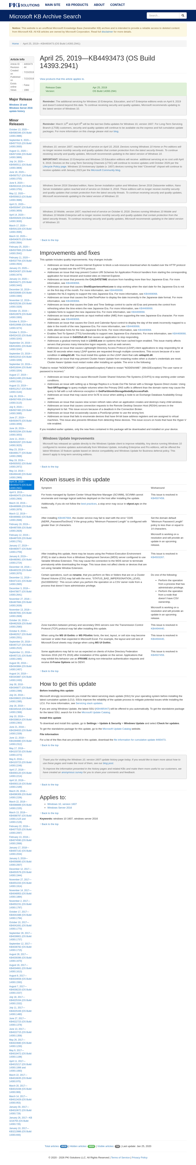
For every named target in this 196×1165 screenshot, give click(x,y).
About (99, 4)
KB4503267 (157, 557)
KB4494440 (157, 628)
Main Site (52, 4)
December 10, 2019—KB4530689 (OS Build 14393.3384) (20, 292)
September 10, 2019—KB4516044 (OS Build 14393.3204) (20, 367)
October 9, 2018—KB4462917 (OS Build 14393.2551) (20, 634)
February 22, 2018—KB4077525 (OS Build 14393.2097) (20, 829)
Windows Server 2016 (59, 807)
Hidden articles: (78, 1146)
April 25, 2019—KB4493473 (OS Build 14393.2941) (20, 484)
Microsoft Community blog (105, 170)
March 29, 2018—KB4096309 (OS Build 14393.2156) (20, 794)
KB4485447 (102, 708)
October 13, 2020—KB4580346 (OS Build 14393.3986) (20, 132)
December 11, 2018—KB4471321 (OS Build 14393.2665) (20, 580)
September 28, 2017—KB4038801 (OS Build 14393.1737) (20, 936)
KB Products (77, 4)
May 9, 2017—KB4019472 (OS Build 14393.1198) (20, 1053)
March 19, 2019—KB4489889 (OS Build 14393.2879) (20, 506)
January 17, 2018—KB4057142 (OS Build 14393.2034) (20, 850)
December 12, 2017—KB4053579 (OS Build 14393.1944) (20, 872)
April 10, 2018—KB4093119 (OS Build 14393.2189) (20, 783)
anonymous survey (72, 772)
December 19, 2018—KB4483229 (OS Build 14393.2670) (20, 570)
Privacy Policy (139, 1157)
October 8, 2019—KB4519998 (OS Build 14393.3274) (20, 324)
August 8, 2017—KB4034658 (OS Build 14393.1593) (20, 978)
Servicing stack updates (89, 703)
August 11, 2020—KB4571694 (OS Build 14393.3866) (20, 154)
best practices (89, 503)
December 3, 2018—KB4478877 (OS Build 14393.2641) (20, 591)
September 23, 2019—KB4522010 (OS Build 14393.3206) (20, 356)
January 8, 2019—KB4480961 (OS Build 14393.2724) (20, 559)
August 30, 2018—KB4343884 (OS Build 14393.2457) (20, 666)
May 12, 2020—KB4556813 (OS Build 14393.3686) (20, 196)
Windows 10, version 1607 (62, 804)
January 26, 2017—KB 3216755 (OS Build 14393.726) (20, 1120)
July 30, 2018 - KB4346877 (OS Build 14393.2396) (20, 687)
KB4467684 (64, 517)
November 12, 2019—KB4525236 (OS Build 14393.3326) (20, 303)
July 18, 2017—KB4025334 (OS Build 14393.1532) (20, 1000)
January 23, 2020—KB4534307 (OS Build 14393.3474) (20, 271)
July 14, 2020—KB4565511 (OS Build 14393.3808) (20, 164)
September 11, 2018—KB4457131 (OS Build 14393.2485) (20, 655)
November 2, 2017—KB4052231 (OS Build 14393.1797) (20, 904)
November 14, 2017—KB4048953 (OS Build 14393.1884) (20, 893)
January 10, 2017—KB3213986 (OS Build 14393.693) (20, 1131)
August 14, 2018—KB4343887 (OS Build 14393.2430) (20, 676)
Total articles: (52, 1146)
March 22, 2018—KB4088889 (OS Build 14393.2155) (20, 804)
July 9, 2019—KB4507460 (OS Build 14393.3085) (20, 410)
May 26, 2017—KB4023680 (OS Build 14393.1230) (20, 1043)
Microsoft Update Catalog (96, 712)
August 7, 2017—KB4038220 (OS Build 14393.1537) (20, 989)
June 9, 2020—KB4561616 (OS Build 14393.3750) (20, 186)
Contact (117, 4)
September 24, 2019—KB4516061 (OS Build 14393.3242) (20, 346)
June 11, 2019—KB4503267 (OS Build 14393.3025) (20, 442)
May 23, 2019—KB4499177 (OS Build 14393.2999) (20, 452)
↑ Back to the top (49, 240)
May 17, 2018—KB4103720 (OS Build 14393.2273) (20, 751)
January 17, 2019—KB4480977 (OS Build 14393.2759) (20, 548)
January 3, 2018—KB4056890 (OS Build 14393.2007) (20, 861)
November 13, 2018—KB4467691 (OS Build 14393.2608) (20, 612)
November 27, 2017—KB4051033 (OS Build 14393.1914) (20, 882)
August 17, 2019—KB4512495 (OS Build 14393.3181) (20, 378)
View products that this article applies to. (62, 79)
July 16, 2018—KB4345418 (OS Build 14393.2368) (20, 709)
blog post (108, 763)
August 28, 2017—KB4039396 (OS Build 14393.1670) (20, 957)
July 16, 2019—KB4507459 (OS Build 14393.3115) (20, 399)
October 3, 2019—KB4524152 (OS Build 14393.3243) (20, 335)
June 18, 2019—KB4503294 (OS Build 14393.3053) (20, 431)
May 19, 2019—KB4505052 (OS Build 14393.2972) (20, 463)
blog (116, 131)
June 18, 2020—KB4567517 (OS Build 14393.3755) (20, 175)
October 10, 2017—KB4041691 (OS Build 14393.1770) (20, 925)
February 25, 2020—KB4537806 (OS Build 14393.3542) (20, 250)
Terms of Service (120, 1157)
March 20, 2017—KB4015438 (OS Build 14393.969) (20, 1089)
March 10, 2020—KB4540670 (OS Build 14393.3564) (20, 239)
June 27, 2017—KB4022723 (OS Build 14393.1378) (20, 1021)
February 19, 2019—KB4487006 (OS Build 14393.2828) (20, 527)
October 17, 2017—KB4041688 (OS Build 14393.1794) (20, 915)
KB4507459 (157, 498)
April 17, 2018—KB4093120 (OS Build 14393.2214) (20, 772)
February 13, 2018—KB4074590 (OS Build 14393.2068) (20, 840)
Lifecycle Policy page (54, 166)
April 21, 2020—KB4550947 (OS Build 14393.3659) (20, 207)
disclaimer (107, 31)
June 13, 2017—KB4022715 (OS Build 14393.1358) (20, 1032)
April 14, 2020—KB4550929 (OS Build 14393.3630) (20, 218)
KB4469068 (72, 283)
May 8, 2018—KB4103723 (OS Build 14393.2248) (20, 762)
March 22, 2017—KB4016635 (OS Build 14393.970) (20, 1078)
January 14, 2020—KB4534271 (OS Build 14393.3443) (20, 282)
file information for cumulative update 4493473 (139, 739)
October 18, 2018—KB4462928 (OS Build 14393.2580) (20, 623)
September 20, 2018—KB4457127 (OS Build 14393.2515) (20, 644)
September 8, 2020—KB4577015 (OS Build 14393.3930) (20, 143)
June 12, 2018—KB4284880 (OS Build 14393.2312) (20, 741)
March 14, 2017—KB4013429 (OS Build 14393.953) (20, 1099)
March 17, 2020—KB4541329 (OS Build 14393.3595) (20, 228)
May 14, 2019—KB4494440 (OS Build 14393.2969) (20, 474)
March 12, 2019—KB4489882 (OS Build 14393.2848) (20, 516)
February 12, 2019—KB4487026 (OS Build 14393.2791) (20, 538)
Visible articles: (105, 1146)
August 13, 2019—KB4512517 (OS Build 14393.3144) (20, 388)
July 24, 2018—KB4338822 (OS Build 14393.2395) (20, 698)
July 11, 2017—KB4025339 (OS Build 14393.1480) (20, 1010)
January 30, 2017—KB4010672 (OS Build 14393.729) (20, 1110)
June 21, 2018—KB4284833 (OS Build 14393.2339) (20, 730)
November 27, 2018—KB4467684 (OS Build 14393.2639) (20, 602)
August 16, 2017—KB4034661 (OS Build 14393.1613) (20, 968)
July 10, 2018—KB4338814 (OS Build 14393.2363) (20, 719)
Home (15, 43)
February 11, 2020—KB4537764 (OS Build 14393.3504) (20, 260)
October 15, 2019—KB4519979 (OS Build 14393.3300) (20, 314)
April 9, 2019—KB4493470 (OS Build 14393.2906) (20, 495)
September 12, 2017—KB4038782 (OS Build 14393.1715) (20, 946)
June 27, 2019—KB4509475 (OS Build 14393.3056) (20, 420)
